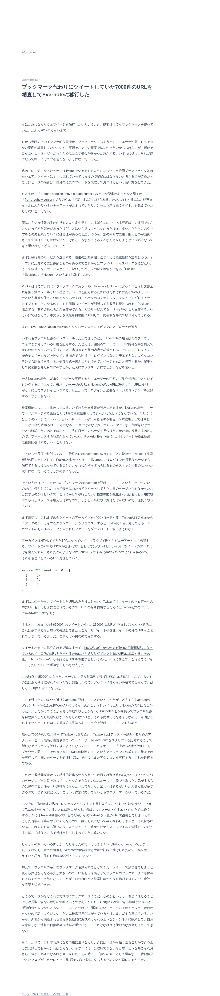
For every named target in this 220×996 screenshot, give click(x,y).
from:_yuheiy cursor (38, 199)
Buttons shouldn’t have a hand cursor (66, 194)
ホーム (25, 994)
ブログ (35, 994)
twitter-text (38, 613)
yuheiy (29, 52)
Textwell (68, 734)
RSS (65, 994)
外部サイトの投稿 (51, 994)
